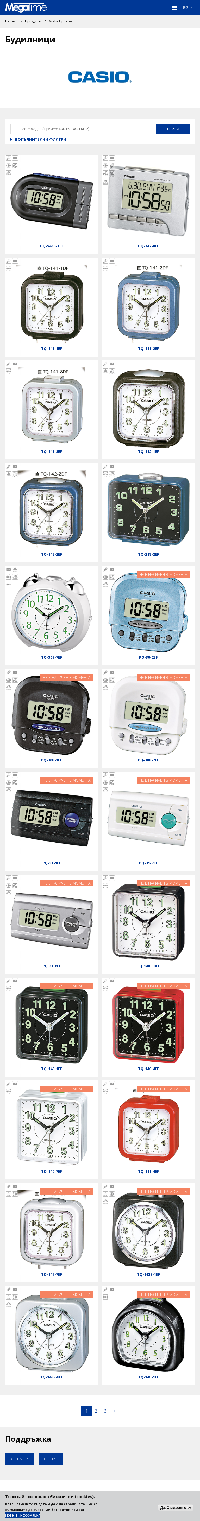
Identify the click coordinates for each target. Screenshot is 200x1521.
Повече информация (22, 1515)
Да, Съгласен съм (175, 1508)
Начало (11, 21)
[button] (174, 7)
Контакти (19, 1459)
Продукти (33, 21)
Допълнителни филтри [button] (40, 139)
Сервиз (51, 1459)
